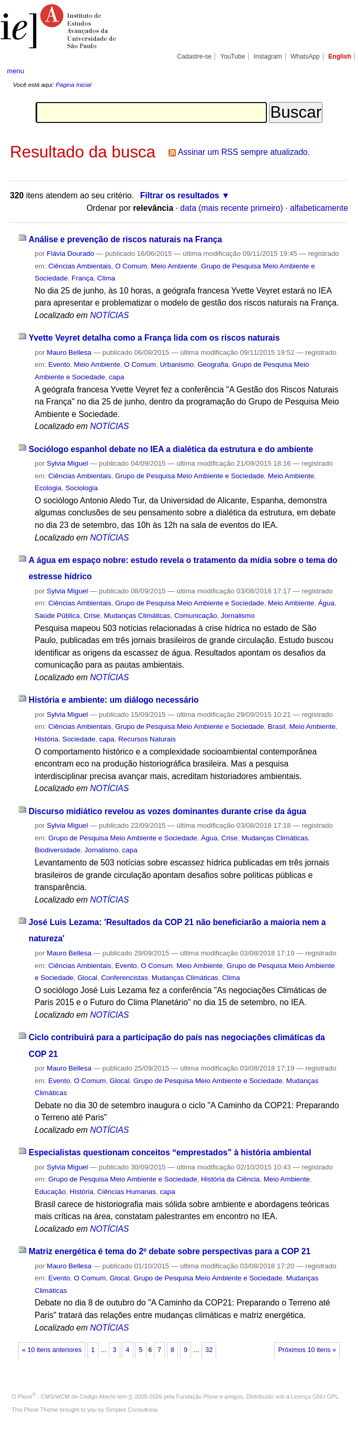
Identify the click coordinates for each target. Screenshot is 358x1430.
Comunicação (195, 616)
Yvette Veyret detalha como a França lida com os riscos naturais (154, 337)
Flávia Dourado (70, 253)
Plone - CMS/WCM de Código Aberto (67, 1396)
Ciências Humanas (126, 1192)
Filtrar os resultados (179, 195)
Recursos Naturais (147, 739)
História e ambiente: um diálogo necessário (114, 699)
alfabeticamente (319, 208)
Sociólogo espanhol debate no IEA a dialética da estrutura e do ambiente (171, 449)
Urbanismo (177, 364)
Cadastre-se (194, 56)
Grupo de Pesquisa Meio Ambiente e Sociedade (189, 476)
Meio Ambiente (174, 266)
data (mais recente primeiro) (231, 208)
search (333, 71)
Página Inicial (73, 85)
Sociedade (78, 739)
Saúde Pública (57, 616)
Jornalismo (238, 616)
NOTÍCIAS (109, 315)
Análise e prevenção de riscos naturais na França (125, 239)
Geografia (212, 364)
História (46, 739)
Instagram (268, 56)
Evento (59, 364)
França (83, 278)
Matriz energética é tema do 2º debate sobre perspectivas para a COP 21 (169, 1251)
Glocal (87, 978)
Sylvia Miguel (67, 463)
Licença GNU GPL (314, 1396)
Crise (92, 616)
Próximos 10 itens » (306, 1350)
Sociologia (81, 488)
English (339, 56)
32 (208, 1350)
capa (116, 377)
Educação (50, 1192)
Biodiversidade (58, 850)
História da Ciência (230, 1179)
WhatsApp (305, 56)
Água (326, 603)
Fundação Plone (197, 1396)
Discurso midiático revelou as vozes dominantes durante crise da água (167, 811)
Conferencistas (124, 978)
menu (15, 71)
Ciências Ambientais (79, 266)
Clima (106, 278)
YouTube (232, 56)
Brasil (276, 726)
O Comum (131, 266)
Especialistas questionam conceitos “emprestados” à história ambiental (170, 1152)
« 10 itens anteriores (52, 1350)
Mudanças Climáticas (137, 616)
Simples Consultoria (131, 1409)
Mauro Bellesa (69, 352)
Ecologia (48, 488)
